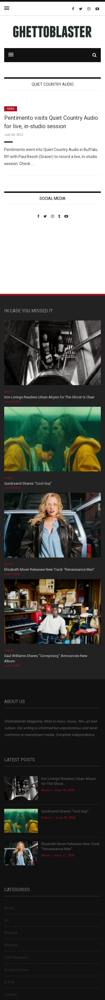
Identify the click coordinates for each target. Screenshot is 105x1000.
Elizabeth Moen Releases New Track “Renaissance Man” (49, 569)
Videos (8, 478)
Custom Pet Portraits (20, 257)
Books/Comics (16, 970)
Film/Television (16, 957)
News (10, 108)
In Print (9, 982)
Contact (10, 994)
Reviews (11, 945)
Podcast (11, 933)
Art (6, 920)
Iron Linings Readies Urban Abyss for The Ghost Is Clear (49, 397)
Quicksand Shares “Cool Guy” (28, 483)
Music (8, 391)
